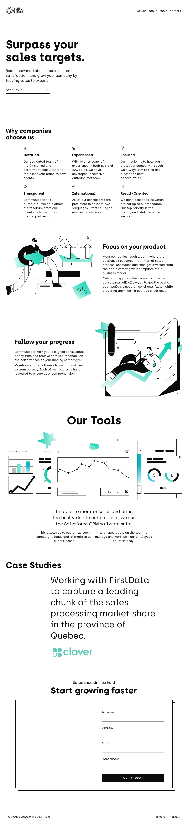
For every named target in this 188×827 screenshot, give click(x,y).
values (141, 10)
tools (163, 10)
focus (153, 10)
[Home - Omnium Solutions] (15, 10)
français (174, 817)
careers (175, 10)
